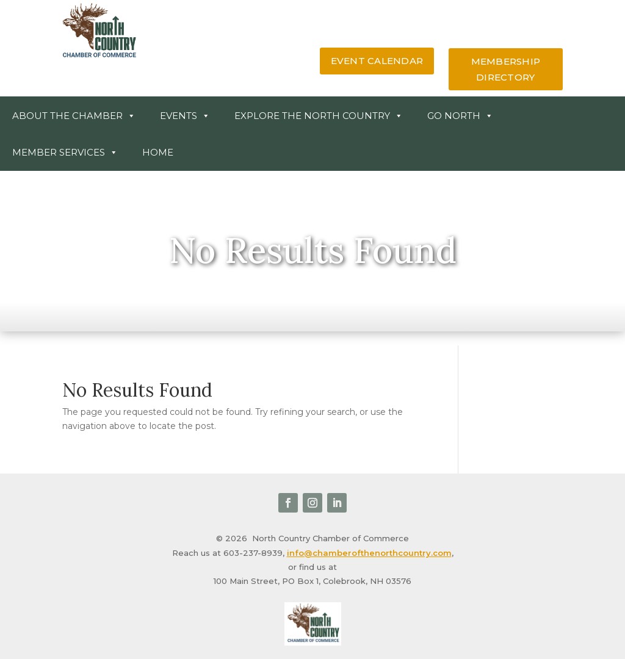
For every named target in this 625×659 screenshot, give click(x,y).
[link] (99, 55)
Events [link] (185, 116)
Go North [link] (460, 116)
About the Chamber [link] (73, 116)
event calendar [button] (377, 61)
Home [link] (157, 152)
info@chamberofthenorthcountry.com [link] (369, 553)
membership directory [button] (506, 69)
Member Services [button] (65, 152)
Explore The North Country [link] (318, 116)
